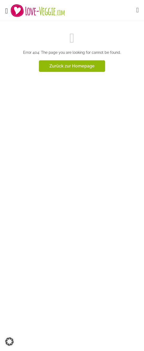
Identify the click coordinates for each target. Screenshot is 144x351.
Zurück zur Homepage (72, 65)
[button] (9, 341)
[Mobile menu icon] (6, 10)
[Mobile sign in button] (137, 10)
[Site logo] (38, 10)
